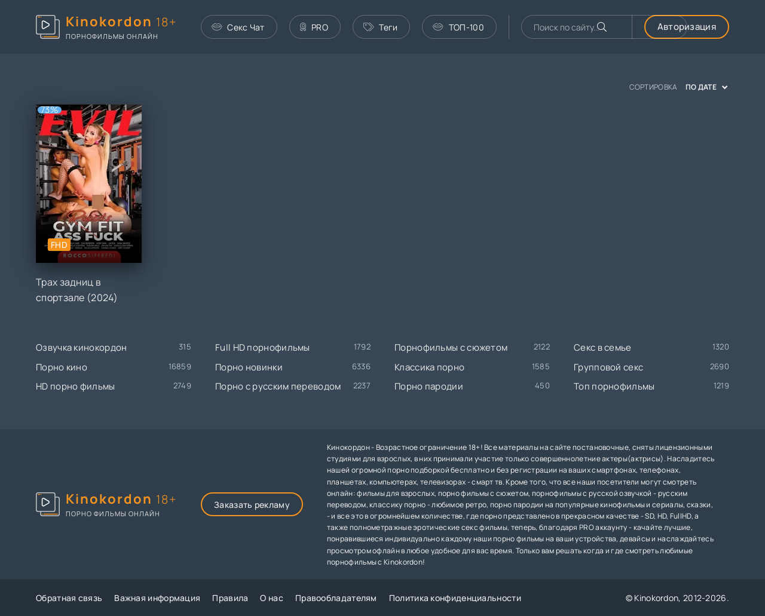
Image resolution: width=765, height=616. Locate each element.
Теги (380, 27)
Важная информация (157, 597)
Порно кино (61, 367)
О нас (271, 597)
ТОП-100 (458, 27)
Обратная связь (69, 597)
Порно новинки (249, 367)
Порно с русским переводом (278, 386)
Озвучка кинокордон (81, 347)
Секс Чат (238, 27)
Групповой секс (608, 367)
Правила (230, 597)
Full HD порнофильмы (262, 347)
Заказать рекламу (252, 504)
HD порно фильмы (75, 386)
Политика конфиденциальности (455, 597)
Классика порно (429, 367)
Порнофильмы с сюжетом (450, 347)
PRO (314, 27)
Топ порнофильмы (614, 386)
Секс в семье (603, 347)
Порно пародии (428, 386)
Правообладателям (336, 597)
